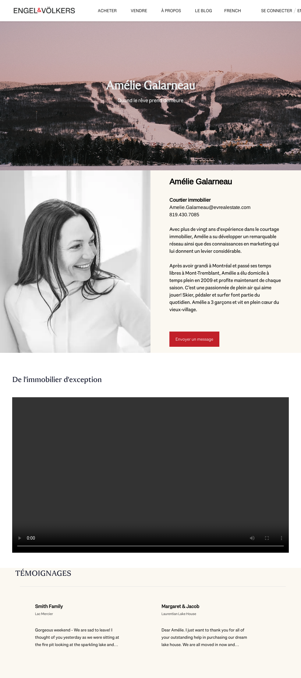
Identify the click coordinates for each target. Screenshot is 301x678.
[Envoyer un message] (194, 339)
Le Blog (203, 10)
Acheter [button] (107, 10)
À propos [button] (171, 10)
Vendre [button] (139, 10)
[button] (233, 10)
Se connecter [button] (276, 10)
